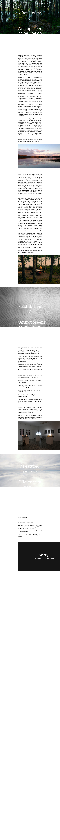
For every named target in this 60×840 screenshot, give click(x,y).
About (49, 2)
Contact (40, 4)
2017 (29, 2)
